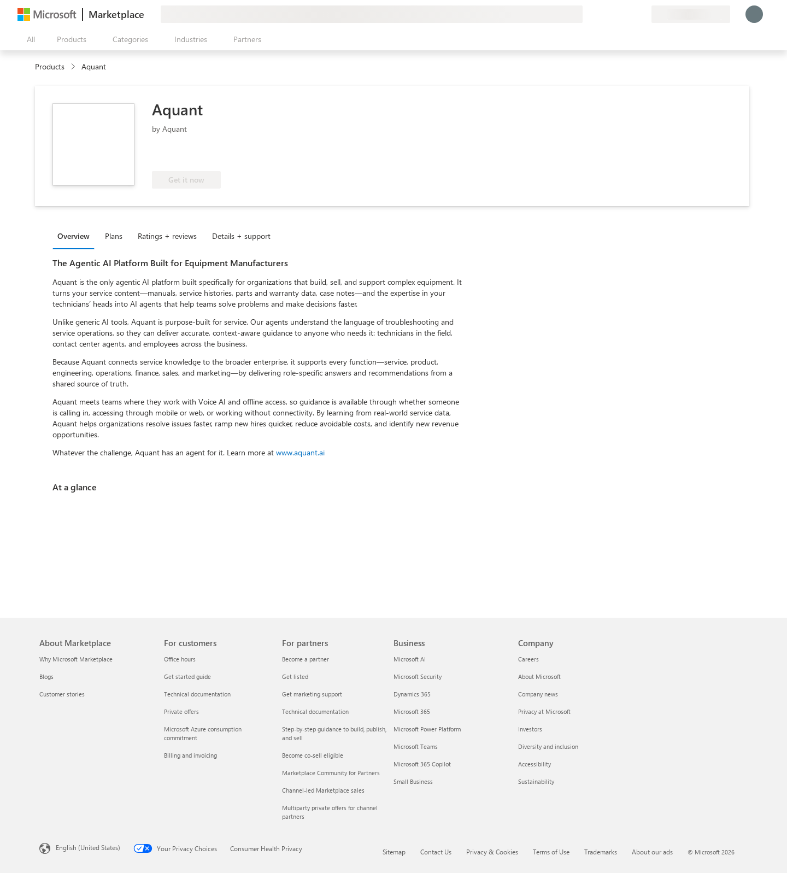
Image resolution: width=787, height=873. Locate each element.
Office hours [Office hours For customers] (180, 659)
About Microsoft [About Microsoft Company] (539, 676)
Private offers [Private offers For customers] (181, 711)
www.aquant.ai (300, 452)
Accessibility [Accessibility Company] (534, 764)
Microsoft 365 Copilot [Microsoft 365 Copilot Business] (422, 764)
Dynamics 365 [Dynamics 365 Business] (412, 694)
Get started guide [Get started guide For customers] (187, 676)
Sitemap (394, 851)
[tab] (76, 236)
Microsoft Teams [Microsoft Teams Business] (415, 746)
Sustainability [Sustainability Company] (536, 781)
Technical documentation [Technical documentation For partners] (315, 711)
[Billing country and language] (690, 14)
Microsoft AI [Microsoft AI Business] (409, 659)
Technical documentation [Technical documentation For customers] (197, 694)
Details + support (241, 236)
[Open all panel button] (28, 39)
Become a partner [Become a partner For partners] (305, 659)
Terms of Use (551, 851)
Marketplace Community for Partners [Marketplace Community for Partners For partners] (331, 773)
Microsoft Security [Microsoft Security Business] (417, 676)
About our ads (652, 851)
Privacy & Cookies (492, 851)
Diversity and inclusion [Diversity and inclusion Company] (548, 746)
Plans (113, 236)
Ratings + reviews (167, 236)
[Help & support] (616, 14)
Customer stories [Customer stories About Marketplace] (62, 694)
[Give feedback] (603, 14)
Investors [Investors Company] (530, 729)
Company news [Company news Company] (538, 694)
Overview (73, 236)
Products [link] (49, 66)
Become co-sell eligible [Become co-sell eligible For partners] (312, 755)
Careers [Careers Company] (528, 659)
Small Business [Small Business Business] (413, 781)
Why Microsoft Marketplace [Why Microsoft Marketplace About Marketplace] (76, 659)
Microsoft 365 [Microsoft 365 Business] (411, 711)
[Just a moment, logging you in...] (754, 14)
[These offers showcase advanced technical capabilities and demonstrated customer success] (188, 154)
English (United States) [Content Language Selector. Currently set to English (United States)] (88, 847)
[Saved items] (629, 14)
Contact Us (435, 851)
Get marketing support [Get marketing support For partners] (312, 694)
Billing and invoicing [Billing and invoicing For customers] (190, 755)
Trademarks (600, 851)
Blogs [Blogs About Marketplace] (46, 676)
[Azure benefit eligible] (271, 154)
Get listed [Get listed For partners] (295, 676)
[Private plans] (642, 14)
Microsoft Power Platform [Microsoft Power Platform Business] (427, 729)
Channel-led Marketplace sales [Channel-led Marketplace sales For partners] (323, 790)
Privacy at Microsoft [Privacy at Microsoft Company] (544, 711)
